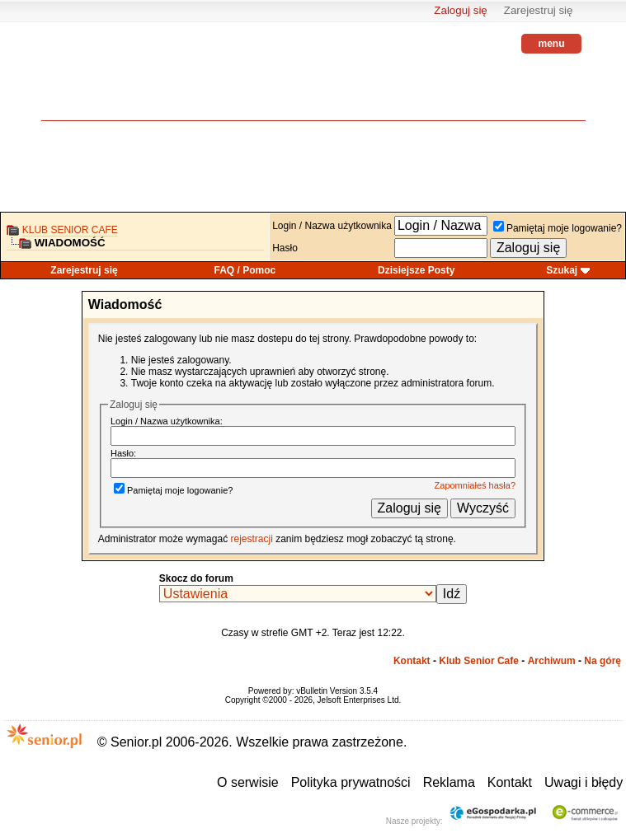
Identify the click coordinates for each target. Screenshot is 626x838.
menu (551, 43)
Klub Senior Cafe (70, 230)
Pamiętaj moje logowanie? (557, 228)
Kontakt (412, 661)
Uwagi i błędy (583, 782)
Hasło (285, 248)
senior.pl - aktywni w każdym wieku (86, 83)
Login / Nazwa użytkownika (332, 226)
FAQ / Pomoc (245, 270)
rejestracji (251, 539)
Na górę (602, 661)
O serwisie (248, 782)
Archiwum (552, 661)
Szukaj (561, 270)
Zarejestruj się (538, 10)
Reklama (449, 782)
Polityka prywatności (351, 782)
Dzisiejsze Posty (416, 270)
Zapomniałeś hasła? (475, 485)
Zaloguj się (460, 10)
